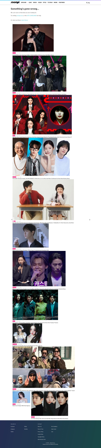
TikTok (25, 426)
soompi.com (20, 15)
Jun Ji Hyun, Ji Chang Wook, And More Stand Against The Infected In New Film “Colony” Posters (35, 322)
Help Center (53, 429)
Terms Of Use (40, 429)
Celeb (40, 2)
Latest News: (24, 20)
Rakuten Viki (53, 444)
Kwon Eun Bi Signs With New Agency (21, 405)
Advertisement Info (42, 439)
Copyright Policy (41, 436)
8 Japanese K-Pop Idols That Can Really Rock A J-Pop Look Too (27, 345)
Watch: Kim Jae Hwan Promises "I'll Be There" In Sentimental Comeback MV (31, 250)
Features (62, 2)
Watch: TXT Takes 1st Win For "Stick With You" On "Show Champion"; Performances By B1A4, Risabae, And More (39, 94)
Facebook (13, 426)
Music (56, 2)
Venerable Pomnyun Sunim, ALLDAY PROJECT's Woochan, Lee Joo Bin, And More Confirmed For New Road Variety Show (41, 178)
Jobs (52, 431)
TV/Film (14, 287)
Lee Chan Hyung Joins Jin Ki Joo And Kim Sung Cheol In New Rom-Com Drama (49, 418)
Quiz (30, 2)
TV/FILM (50, 2)
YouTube (26, 429)
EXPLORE (23, 2)
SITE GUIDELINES (31, 15)
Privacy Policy (40, 431)
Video (35, 2)
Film (14, 135)
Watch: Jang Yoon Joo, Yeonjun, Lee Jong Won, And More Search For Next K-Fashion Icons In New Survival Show (39, 289)
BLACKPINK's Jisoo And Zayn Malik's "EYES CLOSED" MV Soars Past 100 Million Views (33, 55)
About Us (40, 426)
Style (44, 2)
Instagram (13, 429)
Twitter (12, 431)
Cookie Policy (40, 434)
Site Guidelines (54, 426)
